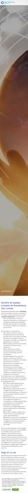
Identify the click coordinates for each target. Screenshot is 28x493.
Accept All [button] (15, 489)
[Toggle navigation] (25, 2)
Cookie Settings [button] (6, 489)
